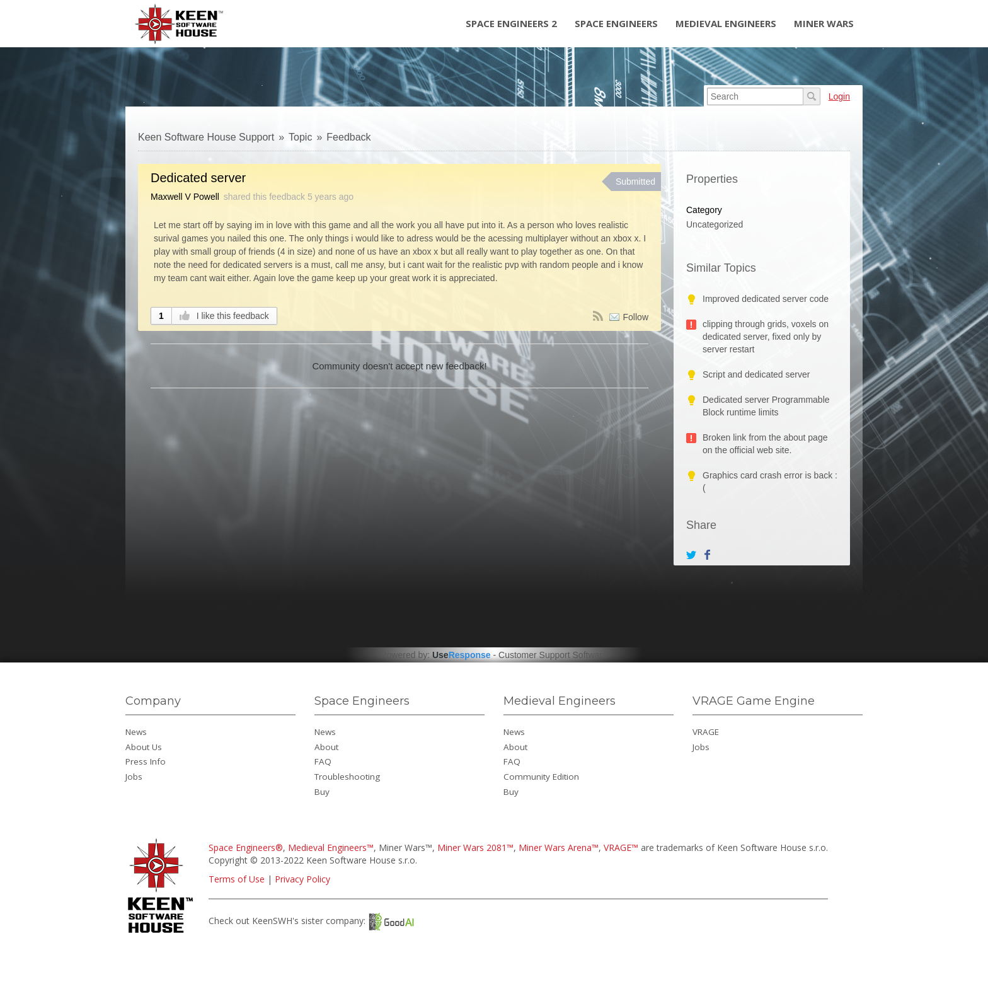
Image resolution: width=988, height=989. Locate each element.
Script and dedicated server (756, 374)
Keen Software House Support (206, 137)
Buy (322, 791)
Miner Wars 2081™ (475, 847)
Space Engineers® (246, 847)
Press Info (145, 761)
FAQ (322, 761)
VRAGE (705, 731)
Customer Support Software (552, 655)
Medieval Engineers (725, 23)
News (136, 731)
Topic (300, 137)
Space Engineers (616, 23)
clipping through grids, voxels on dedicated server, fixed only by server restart (766, 336)
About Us (143, 747)
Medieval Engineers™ (331, 847)
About (326, 747)
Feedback (348, 137)
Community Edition (541, 776)
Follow (635, 317)
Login (839, 96)
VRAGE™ (621, 847)
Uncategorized (714, 224)
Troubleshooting (347, 776)
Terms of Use (237, 879)
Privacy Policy (302, 879)
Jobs (133, 776)
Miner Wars (824, 23)
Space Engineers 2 (511, 23)
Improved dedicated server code (766, 299)
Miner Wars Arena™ (559, 847)
